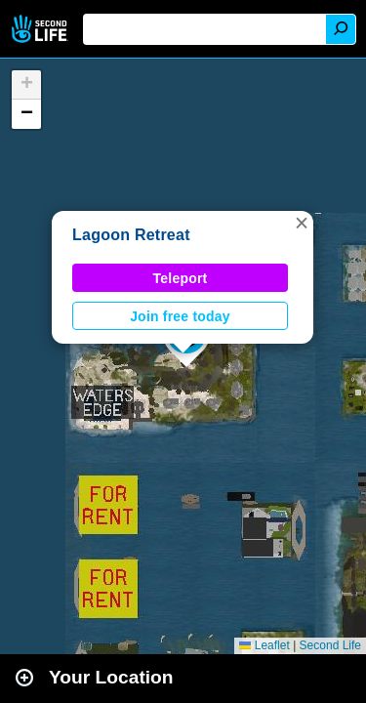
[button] (301, 222)
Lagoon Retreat (131, 235)
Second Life (41, 29)
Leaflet (264, 645)
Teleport (180, 278)
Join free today (180, 316)
